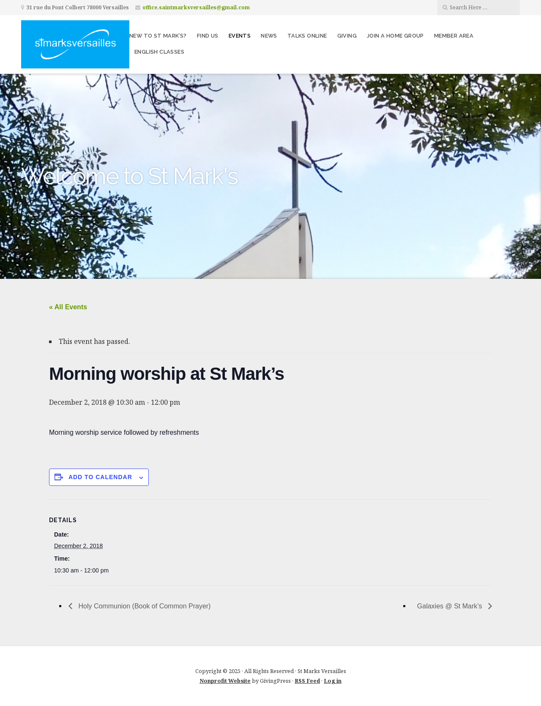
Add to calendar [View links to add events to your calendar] (100, 477)
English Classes (159, 52)
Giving (347, 36)
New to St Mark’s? (158, 36)
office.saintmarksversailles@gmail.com (196, 7)
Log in (333, 680)
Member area (453, 36)
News (269, 36)
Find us (208, 36)
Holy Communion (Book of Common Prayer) (143, 606)
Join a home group (395, 36)
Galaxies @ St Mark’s (450, 606)
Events (240, 36)
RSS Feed (307, 680)
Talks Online (307, 36)
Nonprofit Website (225, 680)
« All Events (68, 307)
